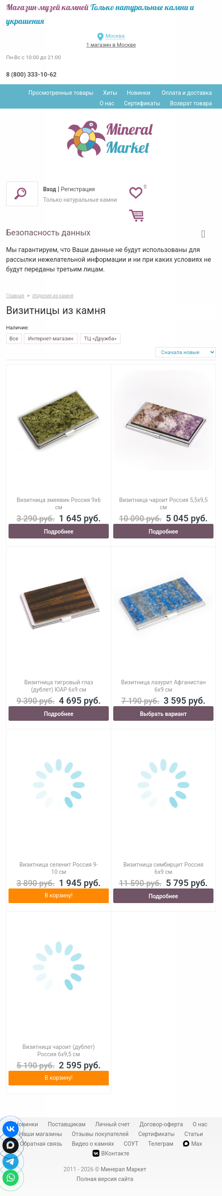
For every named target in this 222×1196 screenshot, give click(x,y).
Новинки (139, 93)
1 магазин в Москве (111, 45)
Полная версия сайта (105, 1179)
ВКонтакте (111, 1153)
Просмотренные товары (60, 93)
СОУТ (131, 1143)
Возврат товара (191, 103)
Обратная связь (41, 1143)
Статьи (193, 1134)
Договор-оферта (161, 1124)
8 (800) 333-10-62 (31, 74)
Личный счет (112, 1124)
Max (192, 1143)
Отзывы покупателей (100, 1134)
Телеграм (160, 1143)
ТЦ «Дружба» (100, 338)
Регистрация (78, 189)
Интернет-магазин (50, 338)
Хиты (110, 93)
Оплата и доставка (187, 93)
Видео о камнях (93, 1143)
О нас (106, 103)
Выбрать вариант (163, 714)
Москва (115, 36)
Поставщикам (67, 1124)
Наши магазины (40, 1134)
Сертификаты (142, 103)
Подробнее (58, 531)
